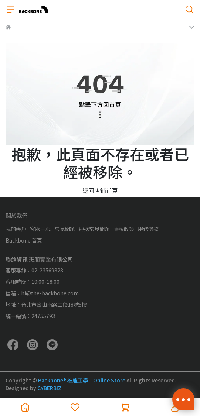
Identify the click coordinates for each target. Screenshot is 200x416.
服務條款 (148, 229)
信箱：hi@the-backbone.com (42, 293)
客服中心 (40, 229)
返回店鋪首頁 (100, 190)
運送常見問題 (94, 229)
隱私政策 (123, 229)
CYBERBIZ (49, 388)
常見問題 (64, 229)
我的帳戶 (16, 229)
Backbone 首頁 (24, 240)
